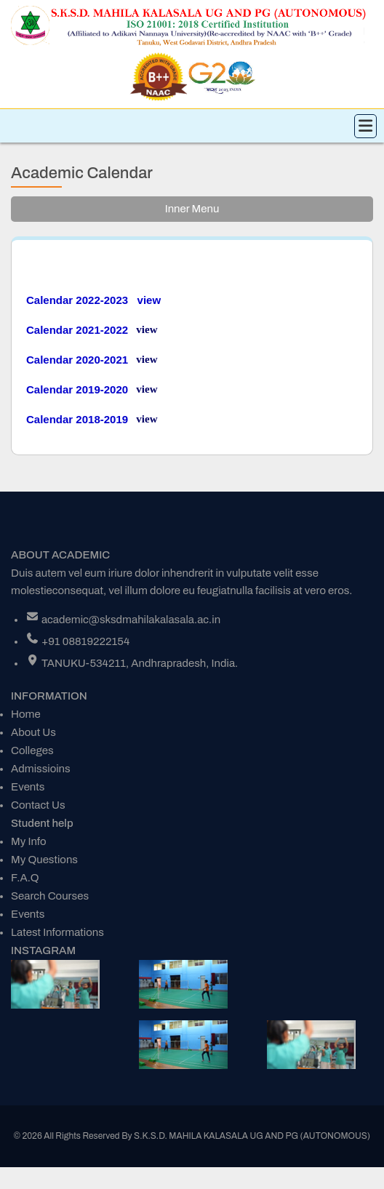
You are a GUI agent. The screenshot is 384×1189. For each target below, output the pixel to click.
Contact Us (38, 805)
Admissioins (41, 768)
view (146, 329)
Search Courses (50, 896)
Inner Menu (192, 209)
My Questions (44, 859)
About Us (33, 732)
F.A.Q (25, 878)
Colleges (32, 750)
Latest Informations (57, 932)
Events (27, 787)
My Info (29, 841)
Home (26, 714)
